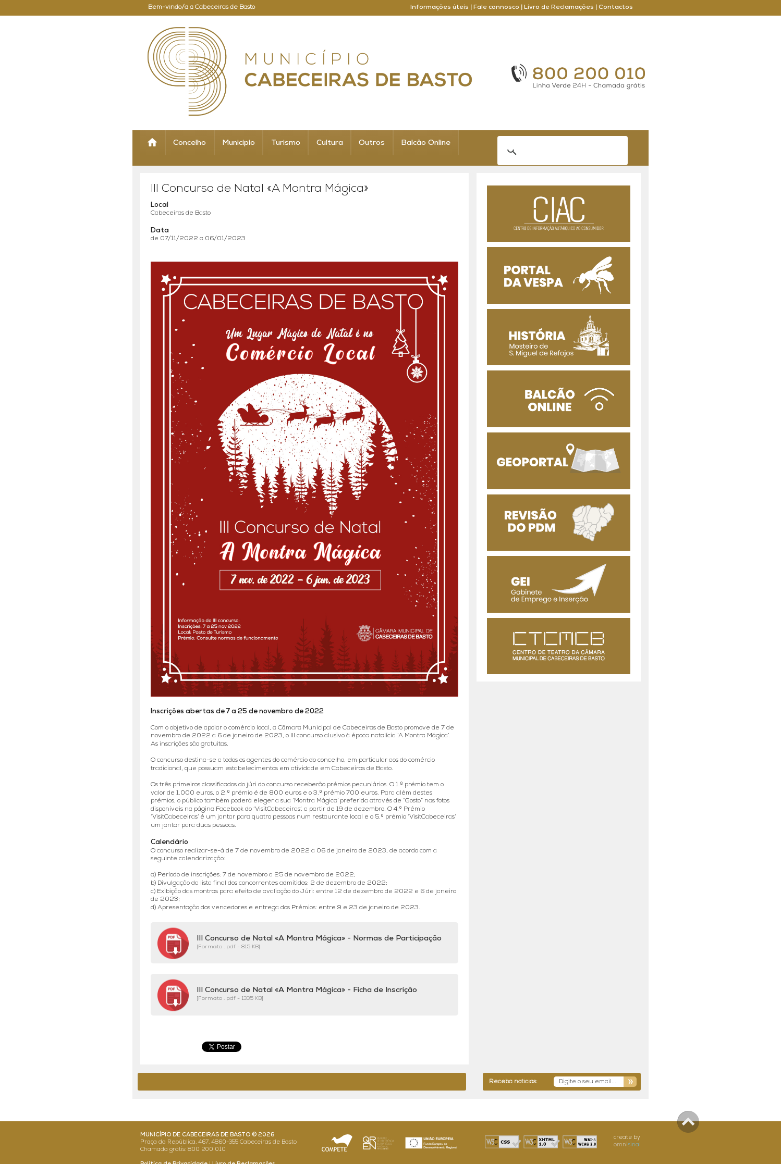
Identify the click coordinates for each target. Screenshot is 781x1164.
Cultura (329, 143)
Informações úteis (439, 7)
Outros (372, 143)
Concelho (189, 143)
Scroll (688, 1122)
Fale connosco (496, 7)
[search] (549, 143)
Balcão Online (425, 143)
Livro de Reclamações (559, 7)
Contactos (616, 7)
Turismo (285, 143)
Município (238, 143)
